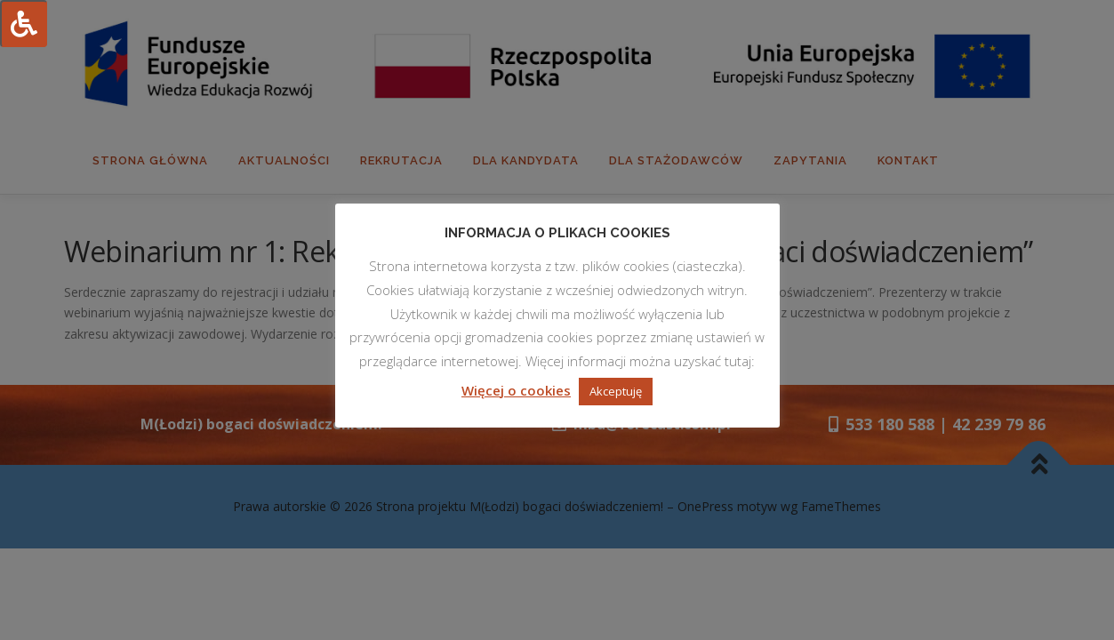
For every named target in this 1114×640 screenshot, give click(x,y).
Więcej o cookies (516, 390)
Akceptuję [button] (615, 391)
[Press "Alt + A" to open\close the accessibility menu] (23, 23)
